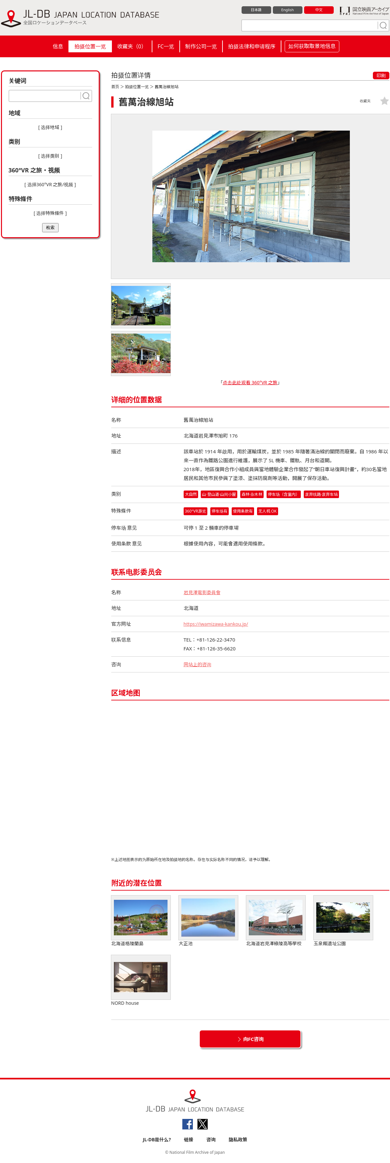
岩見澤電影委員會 (203, 593)
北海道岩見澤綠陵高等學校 (275, 921)
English (287, 10)
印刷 (381, 75)
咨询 (211, 1140)
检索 (50, 227)
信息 (58, 46)
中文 (319, 10)
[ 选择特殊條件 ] (50, 213)
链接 (188, 1140)
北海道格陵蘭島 (140, 921)
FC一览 (166, 46)
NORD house (140, 981)
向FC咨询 (253, 1039)
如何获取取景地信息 (312, 46)
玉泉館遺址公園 (343, 921)
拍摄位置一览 (90, 46)
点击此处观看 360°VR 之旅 (250, 382)
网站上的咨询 (198, 665)
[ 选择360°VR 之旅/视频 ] (50, 184)
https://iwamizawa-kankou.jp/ (218, 624)
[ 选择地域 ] (50, 127)
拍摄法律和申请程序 (251, 46)
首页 (115, 86)
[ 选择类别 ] (50, 156)
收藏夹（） (131, 46)
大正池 (208, 921)
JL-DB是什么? (157, 1140)
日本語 (256, 10)
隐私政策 (238, 1140)
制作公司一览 (201, 46)
